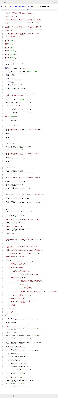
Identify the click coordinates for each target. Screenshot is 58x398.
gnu (2, 6)
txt (52, 395)
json (56, 395)
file (29, 9)
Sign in (55, 2)
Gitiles (8, 396)
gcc (6, 6)
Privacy (11, 396)
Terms (15, 396)
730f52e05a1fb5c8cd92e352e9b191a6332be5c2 (21, 6)
